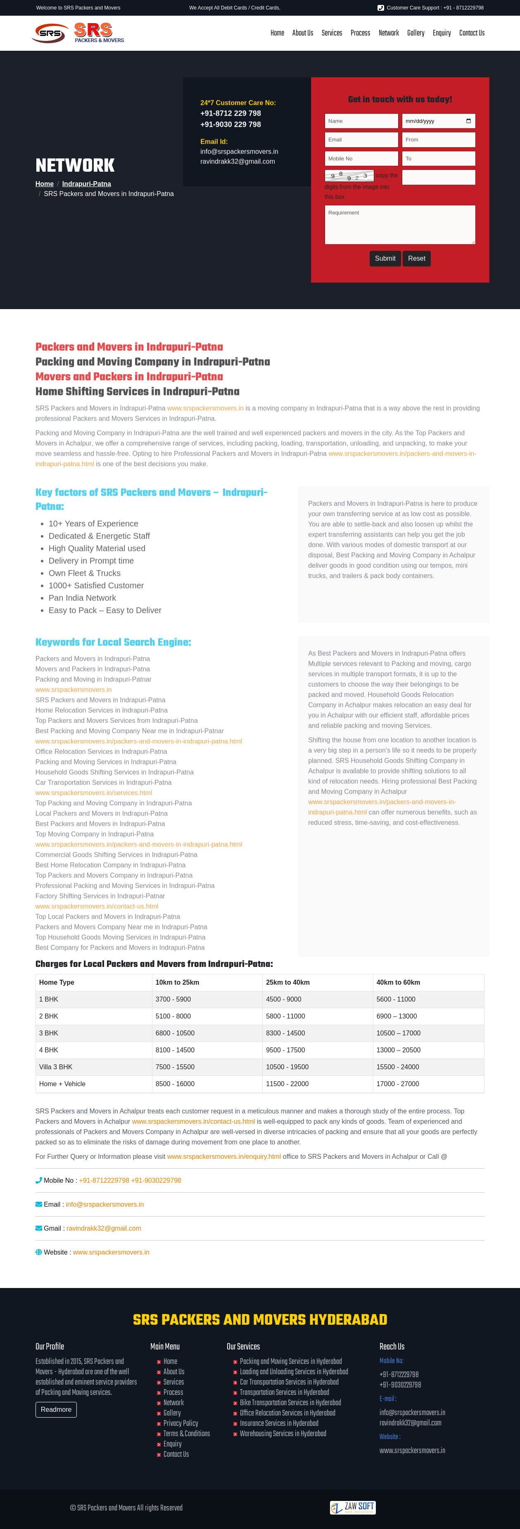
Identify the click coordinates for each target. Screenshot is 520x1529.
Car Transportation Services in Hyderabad (289, 1382)
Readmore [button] (56, 1409)
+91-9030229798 (156, 1180)
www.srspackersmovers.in (205, 424)
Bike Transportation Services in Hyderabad (290, 1403)
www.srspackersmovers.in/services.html (94, 808)
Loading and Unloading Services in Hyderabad (294, 1372)
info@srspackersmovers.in (239, 154)
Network (389, 33)
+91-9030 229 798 (230, 128)
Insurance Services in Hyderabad (279, 1423)
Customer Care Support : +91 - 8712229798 (431, 8)
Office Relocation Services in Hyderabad (287, 1413)
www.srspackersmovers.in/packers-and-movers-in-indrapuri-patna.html (139, 756)
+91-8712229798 (104, 1180)
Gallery (416, 33)
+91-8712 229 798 (230, 117)
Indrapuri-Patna (86, 183)
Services (332, 33)
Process (360, 33)
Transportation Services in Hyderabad (284, 1392)
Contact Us (472, 33)
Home (277, 33)
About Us (302, 33)
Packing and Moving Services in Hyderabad (291, 1361)
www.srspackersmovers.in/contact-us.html (97, 921)
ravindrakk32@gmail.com (237, 164)
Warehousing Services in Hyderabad (283, 1433)
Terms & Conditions (187, 1433)
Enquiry (442, 33)
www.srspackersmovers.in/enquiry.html (224, 1156)
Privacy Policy (181, 1423)
